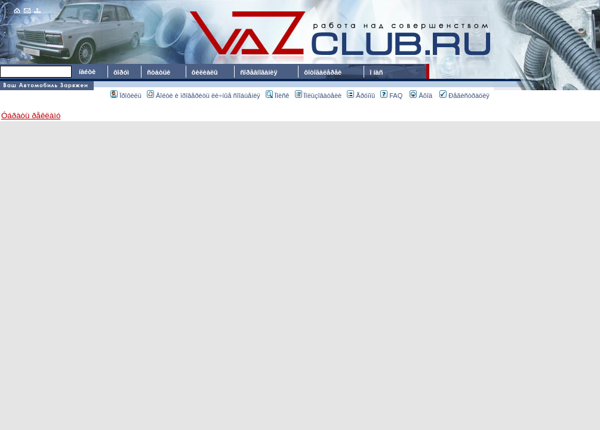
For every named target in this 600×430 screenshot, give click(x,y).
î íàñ (376, 72)
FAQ (391, 95)
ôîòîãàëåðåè (324, 72)
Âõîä (421, 95)
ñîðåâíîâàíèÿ (258, 72)
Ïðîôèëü (125, 95)
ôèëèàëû (205, 72)
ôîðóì (121, 72)
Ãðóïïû (361, 95)
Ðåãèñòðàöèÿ (464, 95)
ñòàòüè (158, 72)
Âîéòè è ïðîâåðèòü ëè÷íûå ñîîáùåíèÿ (203, 95)
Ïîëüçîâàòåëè (318, 95)
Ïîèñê (277, 95)
